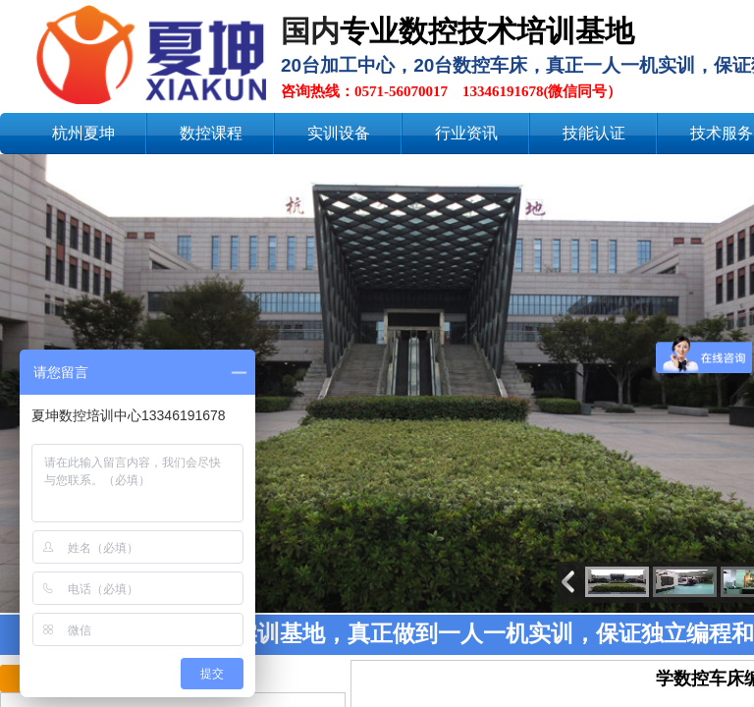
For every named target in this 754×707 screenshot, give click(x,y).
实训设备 (338, 133)
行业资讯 (466, 133)
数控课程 (211, 133)
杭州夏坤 (83, 133)
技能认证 (594, 133)
